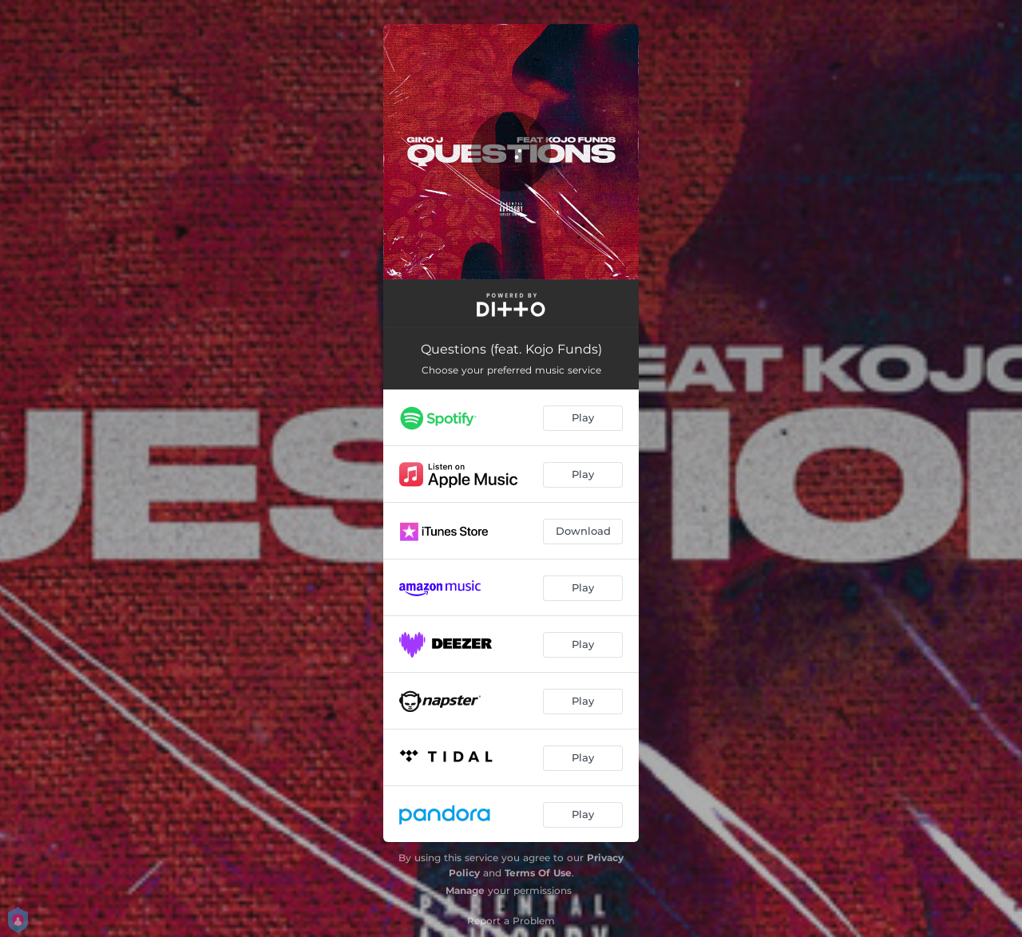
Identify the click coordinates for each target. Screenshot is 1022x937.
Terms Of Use (538, 873)
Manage (465, 890)
